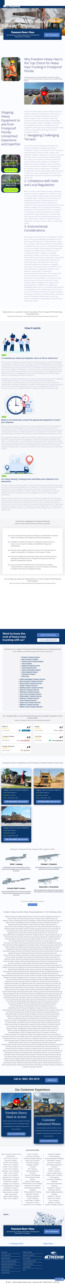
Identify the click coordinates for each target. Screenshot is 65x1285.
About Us (15, 5)
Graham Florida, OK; (41, 1016)
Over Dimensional (5, 1255)
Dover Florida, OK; (12, 1026)
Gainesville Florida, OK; (12, 1014)
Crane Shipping (54, 1177)
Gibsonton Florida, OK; (39, 1014)
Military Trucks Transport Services (31, 706)
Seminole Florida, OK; (11, 929)
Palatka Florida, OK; (39, 949)
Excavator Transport (54, 1162)
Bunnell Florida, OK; (53, 1046)
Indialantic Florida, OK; (48, 1006)
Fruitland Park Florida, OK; (27, 1034)
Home (8, 5)
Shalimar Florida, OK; (24, 929)
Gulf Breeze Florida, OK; (49, 1018)
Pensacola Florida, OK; (43, 955)
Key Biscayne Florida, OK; (27, 992)
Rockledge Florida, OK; (23, 945)
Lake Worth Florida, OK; (40, 998)
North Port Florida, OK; (15, 963)
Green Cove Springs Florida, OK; (18, 1018)
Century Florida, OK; (56, 1050)
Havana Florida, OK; (40, 1020)
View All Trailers (32, 904)
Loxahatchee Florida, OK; (43, 983)
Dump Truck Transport (10, 1164)
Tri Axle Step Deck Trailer (29, 1261)
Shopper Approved (8, 746)
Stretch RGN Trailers (16, 888)
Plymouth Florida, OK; (11, 959)
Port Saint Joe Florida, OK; (48, 941)
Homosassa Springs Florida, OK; (34, 1004)
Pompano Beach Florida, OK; (14, 939)
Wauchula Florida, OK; (23, 920)
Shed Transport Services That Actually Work (10, 1155)
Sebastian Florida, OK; (13, 949)
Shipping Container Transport (32, 1166)
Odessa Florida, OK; (51, 963)
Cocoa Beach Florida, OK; (9, 1036)
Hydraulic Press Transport (10, 1177)
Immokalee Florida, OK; (33, 1006)
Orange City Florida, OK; (9, 967)
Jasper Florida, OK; (57, 1010)
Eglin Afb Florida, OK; (40, 1028)
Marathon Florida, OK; (24, 987)
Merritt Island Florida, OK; (11, 992)
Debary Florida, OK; (50, 1042)
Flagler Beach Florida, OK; (35, 1032)
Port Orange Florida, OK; (17, 941)
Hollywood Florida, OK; (36, 1002)
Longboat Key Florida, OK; (12, 983)
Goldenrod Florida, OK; (14, 1016)
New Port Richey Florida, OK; (15, 979)
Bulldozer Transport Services (29, 704)
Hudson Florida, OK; (50, 1004)
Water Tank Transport (11, 1198)
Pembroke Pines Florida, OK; (27, 955)
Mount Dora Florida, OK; (24, 975)
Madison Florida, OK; (40, 985)
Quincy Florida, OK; (43, 943)
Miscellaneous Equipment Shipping (32, 1189)
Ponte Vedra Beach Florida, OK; (33, 939)
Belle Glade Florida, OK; (24, 1061)
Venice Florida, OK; (25, 918)
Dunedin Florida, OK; (37, 1026)
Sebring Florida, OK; (26, 949)
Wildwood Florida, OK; (25, 922)
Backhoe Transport (54, 1202)
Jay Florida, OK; (11, 1012)
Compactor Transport (54, 1188)
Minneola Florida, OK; (25, 973)
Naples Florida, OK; (25, 977)
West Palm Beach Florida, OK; (53, 920)
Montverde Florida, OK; (9, 975)
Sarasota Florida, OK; (36, 947)
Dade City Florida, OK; (28, 1040)
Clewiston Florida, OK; (42, 1034)
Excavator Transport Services (29, 698)
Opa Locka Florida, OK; (54, 965)
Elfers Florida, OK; (53, 1028)
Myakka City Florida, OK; (11, 977)
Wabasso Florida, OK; (9, 920)
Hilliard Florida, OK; (54, 1022)
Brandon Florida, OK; (56, 1044)
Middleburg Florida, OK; (54, 971)
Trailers (40, 5)
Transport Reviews (8, 736)
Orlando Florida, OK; (39, 967)
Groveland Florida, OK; (35, 1018)
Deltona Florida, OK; (42, 1024)
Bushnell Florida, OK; (11, 1048)
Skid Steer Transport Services (29, 692)
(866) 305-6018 (22, 801)
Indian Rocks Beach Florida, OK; (18, 1008)
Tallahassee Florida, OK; (24, 935)
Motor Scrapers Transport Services (31, 681)
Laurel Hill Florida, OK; (40, 1000)
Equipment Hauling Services (31, 665)
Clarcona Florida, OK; (54, 1052)
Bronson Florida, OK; (25, 1046)
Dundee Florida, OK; (24, 1026)
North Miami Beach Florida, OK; (32, 961)
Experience (32, 5)
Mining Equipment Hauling (32, 1192)
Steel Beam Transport (11, 1188)
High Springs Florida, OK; (40, 1022)
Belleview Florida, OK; (38, 1061)
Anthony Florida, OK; (26, 1057)
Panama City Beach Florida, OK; (47, 953)
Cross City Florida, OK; (23, 1038)
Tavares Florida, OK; (10, 937)
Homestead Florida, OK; (51, 1002)
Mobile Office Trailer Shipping (32, 1183)
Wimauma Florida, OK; (52, 922)
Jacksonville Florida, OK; (24, 1010)
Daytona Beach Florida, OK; (17, 1042)
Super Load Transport (32, 1160)
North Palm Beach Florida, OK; (51, 961)
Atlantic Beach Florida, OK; (24, 1059)
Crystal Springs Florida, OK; (12, 1040)
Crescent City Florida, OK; (56, 1036)
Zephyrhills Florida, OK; (25, 916)
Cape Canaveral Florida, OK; (11, 1050)
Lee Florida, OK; (12, 1002)
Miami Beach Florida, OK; (39, 971)
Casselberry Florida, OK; (42, 1050)
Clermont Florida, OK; (43, 1054)
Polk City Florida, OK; (24, 959)
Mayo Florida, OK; (26, 989)
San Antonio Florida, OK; (54, 945)
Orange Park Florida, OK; (25, 967)
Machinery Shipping (32, 1196)
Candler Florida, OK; (38, 1048)
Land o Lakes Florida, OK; (13, 1000)
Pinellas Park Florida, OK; (26, 957)
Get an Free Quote (48, 635)
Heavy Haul (25, 676)
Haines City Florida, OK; (11, 1020)
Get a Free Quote (51, 35)
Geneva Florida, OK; (25, 1014)
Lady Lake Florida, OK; (55, 994)
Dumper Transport (54, 1169)
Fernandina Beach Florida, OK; (17, 1032)
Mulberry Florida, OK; (56, 975)
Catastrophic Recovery (29, 668)
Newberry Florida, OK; (51, 979)
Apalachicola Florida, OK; (40, 1057)
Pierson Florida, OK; (12, 957)
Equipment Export (5, 1258)
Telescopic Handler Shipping (32, 1158)
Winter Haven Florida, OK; (49, 924)
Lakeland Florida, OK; (54, 998)
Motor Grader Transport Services (31, 683)
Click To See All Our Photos (49, 1141)
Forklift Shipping (54, 1156)
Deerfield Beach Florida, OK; (10, 1044)
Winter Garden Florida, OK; (32, 924)
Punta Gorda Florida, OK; (29, 943)
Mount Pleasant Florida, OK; (41, 975)
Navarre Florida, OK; (37, 977)
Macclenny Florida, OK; (27, 985)
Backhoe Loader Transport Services (31, 687)
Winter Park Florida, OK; (12, 927)
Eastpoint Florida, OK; (13, 1028)
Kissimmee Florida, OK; (29, 994)
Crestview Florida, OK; (9, 1038)
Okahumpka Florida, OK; (11, 965)
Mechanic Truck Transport (10, 1171)
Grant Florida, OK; (52, 1016)
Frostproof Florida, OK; (11, 1034)
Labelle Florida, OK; (42, 994)
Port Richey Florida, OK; (32, 941)
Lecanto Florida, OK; (53, 1000)
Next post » (49, 1243)
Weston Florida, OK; (12, 922)
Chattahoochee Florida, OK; (12, 1052)
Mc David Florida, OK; (38, 989)
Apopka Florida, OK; (54, 1057)
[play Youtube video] (44, 93)
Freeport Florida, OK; (50, 1032)
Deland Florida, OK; (44, 1044)
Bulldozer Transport (54, 1196)
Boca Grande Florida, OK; (26, 1063)
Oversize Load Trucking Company (33, 661)
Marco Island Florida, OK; (39, 987)
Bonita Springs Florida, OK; (10, 1065)
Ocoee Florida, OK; (39, 963)
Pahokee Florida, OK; (50, 969)
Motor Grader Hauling (32, 1181)
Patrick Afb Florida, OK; (11, 955)
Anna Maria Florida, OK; (11, 1057)
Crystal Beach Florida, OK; (39, 1038)
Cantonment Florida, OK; (52, 1048)
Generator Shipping (54, 1154)
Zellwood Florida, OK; (11, 916)
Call (48, 640)
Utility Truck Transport (10, 1173)
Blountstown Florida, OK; (11, 1063)
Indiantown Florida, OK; (35, 1008)
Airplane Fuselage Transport (54, 1204)
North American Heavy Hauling (32, 1178)
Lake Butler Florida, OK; (11, 996)
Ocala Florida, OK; (27, 963)
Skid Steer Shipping (32, 1162)
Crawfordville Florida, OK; (40, 1036)
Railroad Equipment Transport (32, 1172)
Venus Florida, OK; (37, 918)
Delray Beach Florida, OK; (28, 1024)
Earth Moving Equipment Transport (54, 1166)
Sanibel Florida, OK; (24, 947)
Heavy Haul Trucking (32, 1202)
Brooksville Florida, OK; (39, 1046)
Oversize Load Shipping (32, 1175)
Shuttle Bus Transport (11, 1181)
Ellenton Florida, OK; (13, 1030)
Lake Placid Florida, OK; (11, 998)
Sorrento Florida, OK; (54, 929)
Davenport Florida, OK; (54, 1040)
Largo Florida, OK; (27, 1000)
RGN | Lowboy (16, 864)
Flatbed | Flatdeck (49, 864)
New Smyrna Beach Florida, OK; (34, 979)
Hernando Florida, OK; (12, 1022)
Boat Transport (54, 1200)
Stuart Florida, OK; (52, 931)
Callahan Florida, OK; (25, 1048)
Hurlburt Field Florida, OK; (18, 1006)
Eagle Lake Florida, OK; (51, 1026)
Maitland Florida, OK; (53, 985)
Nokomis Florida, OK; (54, 959)
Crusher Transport (54, 1171)
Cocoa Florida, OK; (55, 1034)
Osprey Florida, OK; (14, 969)
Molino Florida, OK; (38, 973)
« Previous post (16, 1243)
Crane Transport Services (28, 700)
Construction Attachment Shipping (54, 1184)
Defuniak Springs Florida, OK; (28, 1044)
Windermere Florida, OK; (15, 924)
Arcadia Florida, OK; (9, 1059)
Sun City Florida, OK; (51, 933)
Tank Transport (27, 663)
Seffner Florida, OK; (54, 927)
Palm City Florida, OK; (24, 951)
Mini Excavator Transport (11, 1179)
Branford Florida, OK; (12, 1046)
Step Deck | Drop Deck (48, 887)
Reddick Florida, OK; (55, 943)
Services (23, 5)
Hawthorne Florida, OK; (53, 1020)
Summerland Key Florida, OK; (35, 933)
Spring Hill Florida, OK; (28, 931)
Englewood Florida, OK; (27, 1030)
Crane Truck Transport (10, 1169)
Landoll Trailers (27, 1267)
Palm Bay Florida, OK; (52, 949)
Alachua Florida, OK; (57, 1065)
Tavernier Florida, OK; (24, 937)
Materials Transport (32, 1194)
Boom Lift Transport (54, 1198)
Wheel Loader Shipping (10, 1196)
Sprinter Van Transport (10, 1162)
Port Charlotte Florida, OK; (51, 939)
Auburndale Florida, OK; (39, 1059)
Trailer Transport (32, 1154)
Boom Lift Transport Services (29, 690)
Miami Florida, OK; (25, 971)
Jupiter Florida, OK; (38, 1012)
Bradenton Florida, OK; (43, 1065)
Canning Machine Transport (11, 1186)
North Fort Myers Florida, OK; (13, 961)
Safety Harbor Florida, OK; (38, 945)
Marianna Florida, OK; (54, 987)
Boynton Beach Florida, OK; (27, 1065)
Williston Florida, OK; (38, 922)
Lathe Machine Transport (11, 1190)
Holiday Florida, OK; (23, 1002)
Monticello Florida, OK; (51, 973)
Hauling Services (5, 1272)
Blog (24, 1270)
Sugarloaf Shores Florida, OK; (17, 933)
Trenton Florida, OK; (39, 916)
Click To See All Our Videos (16, 1134)
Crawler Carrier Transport (54, 1175)
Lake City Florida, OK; (25, 996)
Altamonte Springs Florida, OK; (32, 1067)
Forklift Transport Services (28, 685)
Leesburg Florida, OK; (24, 981)
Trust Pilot (38, 736)
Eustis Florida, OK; (52, 1030)
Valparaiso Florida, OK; (53, 916)
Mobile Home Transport (32, 1185)
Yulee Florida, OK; (42, 927)
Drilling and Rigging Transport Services (32, 679)
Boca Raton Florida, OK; (42, 1063)
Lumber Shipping (32, 1198)
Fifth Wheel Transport (54, 1160)
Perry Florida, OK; (55, 955)
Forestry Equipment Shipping (54, 1158)
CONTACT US (51, 1080)
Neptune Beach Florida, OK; (52, 977)
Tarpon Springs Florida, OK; (53, 935)
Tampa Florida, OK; (38, 935)
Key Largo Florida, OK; (42, 992)
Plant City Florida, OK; (52, 957)
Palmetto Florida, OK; (14, 953)
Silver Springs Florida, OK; (39, 929)
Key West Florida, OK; (55, 992)
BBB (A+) (5, 726)
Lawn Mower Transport (32, 1200)
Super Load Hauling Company (31, 670)
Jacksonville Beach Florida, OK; (41, 1010)
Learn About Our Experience (11, 190)
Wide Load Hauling (11, 1194)
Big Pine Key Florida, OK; (52, 1061)
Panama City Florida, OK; (29, 953)
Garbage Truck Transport (11, 1183)
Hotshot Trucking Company (31, 657)
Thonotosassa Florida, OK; (39, 937)
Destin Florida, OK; (54, 1024)
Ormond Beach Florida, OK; (54, 967)
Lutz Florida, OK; (56, 983)
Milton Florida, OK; (12, 973)
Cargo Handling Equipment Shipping (54, 1193)
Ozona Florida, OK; (38, 969)
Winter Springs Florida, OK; (28, 927)
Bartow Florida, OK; (11, 1061)
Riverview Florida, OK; (9, 945)
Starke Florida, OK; (41, 931)
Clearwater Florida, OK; (11, 1054)
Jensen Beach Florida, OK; (24, 1012)
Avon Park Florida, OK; (55, 1059)
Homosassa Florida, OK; (16, 1004)
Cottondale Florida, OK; (24, 1036)
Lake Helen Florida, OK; (39, 996)
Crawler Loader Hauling (54, 1173)
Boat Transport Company (30, 659)
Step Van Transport (10, 1160)
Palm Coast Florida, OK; (39, 951)
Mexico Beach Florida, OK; (11, 971)
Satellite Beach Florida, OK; (51, 947)
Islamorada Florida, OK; (9, 1010)
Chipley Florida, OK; (41, 1052)
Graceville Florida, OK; (27, 1016)
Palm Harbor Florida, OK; (54, 951)
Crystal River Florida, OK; (54, 1038)
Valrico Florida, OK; (13, 918)
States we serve (5, 1270)
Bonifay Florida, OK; (56, 1063)
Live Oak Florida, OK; (53, 981)
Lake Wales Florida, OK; (25, 998)
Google (37, 726)
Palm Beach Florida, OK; (10, 951)
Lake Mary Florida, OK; (54, 996)
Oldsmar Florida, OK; (40, 965)
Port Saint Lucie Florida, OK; (12, 943)
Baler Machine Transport (11, 1192)
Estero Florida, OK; (40, 1030)
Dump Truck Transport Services (30, 702)
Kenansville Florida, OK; (51, 1012)
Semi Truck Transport (11, 1158)
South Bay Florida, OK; (14, 931)
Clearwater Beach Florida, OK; (27, 1054)
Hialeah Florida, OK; (25, 1022)
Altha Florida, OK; (56, 1054)
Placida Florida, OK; (40, 957)
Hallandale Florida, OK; (26, 1020)
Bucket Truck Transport (11, 1167)
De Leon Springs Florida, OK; (35, 1042)
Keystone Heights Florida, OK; (12, 994)
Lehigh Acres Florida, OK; (39, 981)
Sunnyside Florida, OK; (10, 935)
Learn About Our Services (11, 170)
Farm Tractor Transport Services (30, 694)
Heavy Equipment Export (30, 672)
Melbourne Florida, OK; (52, 989)
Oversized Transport (28, 674)
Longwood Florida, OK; (28, 983)
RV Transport (32, 1169)
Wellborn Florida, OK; (37, 920)
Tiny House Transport (32, 1156)
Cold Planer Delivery (54, 1190)
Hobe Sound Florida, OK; (12, 1024)
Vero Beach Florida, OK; (50, 918)
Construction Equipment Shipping (54, 1180)
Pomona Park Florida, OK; (39, 959)
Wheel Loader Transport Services (31, 696)
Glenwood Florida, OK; (53, 1014)
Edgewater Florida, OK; (27, 1028)
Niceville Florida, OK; (11, 981)
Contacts (47, 5)
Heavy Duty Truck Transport (32, 1204)
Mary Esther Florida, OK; (12, 989)
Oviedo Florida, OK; (26, 969)
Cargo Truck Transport (10, 1175)
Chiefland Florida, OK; (28, 1052)
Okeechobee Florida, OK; (26, 965)
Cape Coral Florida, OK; (27, 1050)
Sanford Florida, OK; (11, 947)
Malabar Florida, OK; (10, 987)
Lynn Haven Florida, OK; (12, 985)
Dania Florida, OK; (40, 1040)
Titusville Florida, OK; (54, 937)
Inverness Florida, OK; (50, 1008)
